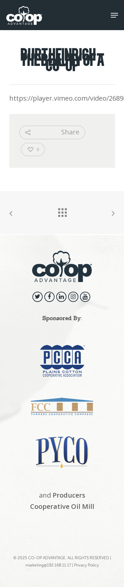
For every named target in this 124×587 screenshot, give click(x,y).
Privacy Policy (86, 565)
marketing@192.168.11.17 (48, 565)
